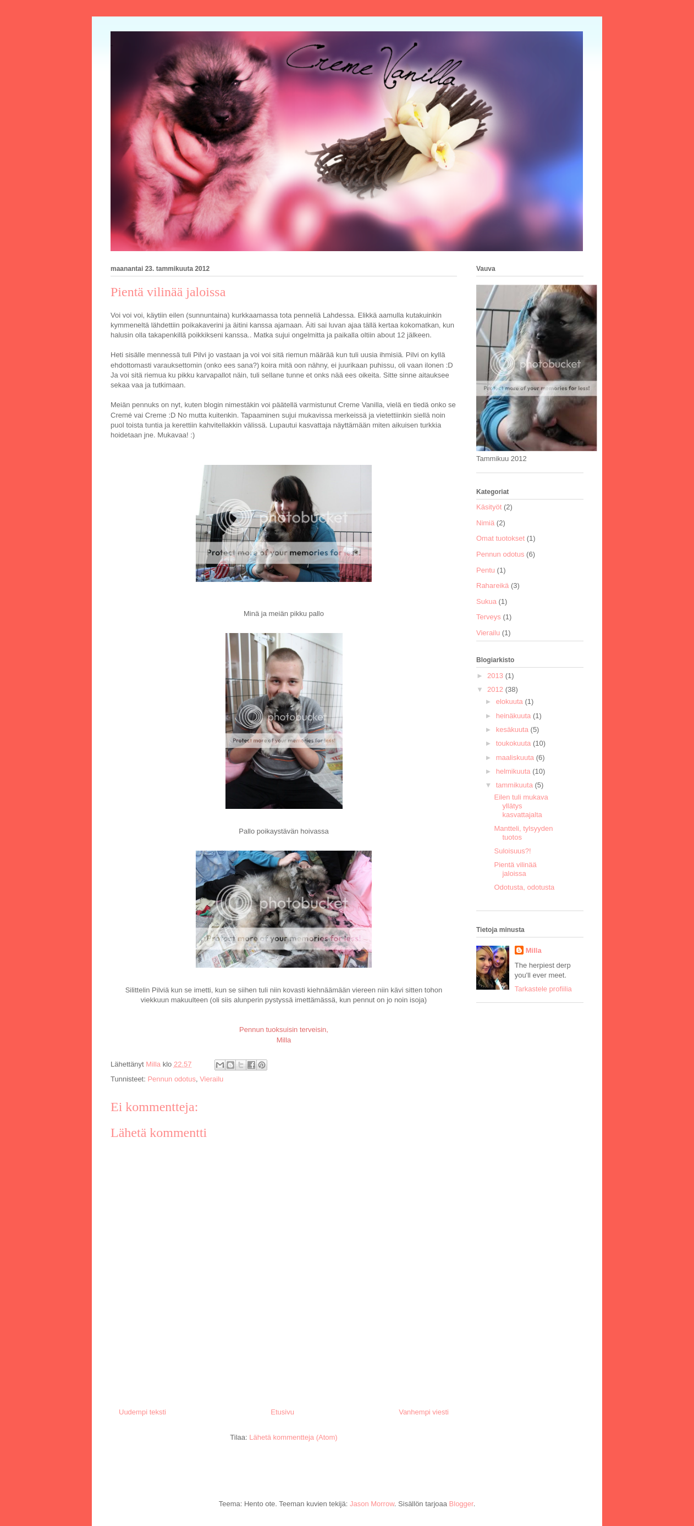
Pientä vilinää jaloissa (515, 869)
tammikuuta (515, 785)
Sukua (486, 601)
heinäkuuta (514, 716)
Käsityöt (489, 507)
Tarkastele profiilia (543, 989)
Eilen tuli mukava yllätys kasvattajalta (521, 805)
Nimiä (485, 523)
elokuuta (510, 701)
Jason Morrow (372, 1504)
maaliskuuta (516, 757)
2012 (496, 689)
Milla (534, 950)
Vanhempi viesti (424, 1412)
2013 (496, 676)
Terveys (488, 617)
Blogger (461, 1504)
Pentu (485, 570)
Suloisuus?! (512, 851)
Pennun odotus (171, 1079)
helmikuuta (514, 771)
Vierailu (211, 1079)
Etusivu (282, 1412)
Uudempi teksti (142, 1412)
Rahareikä (492, 585)
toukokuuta (514, 743)
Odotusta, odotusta (524, 887)
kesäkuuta (513, 729)
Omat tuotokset (500, 538)
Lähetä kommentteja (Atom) (293, 1437)
